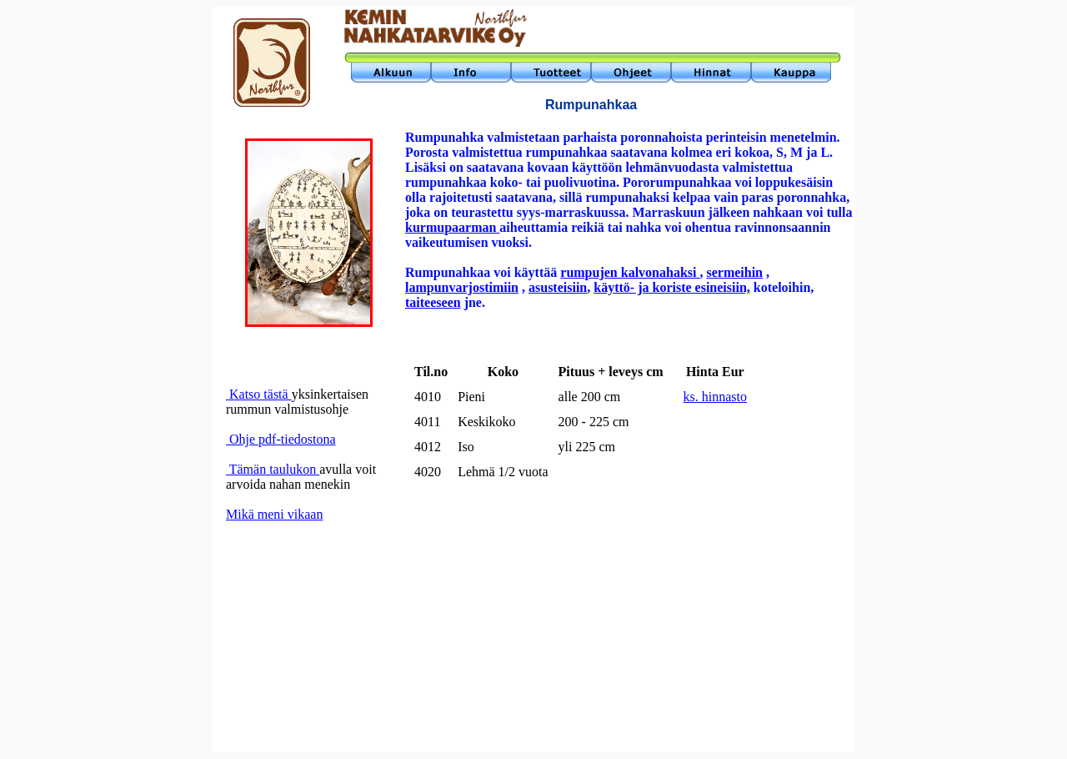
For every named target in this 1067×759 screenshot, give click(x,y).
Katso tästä (259, 394)
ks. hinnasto (715, 397)
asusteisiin (557, 287)
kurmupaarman (452, 227)
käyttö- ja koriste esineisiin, (672, 287)
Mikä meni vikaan (274, 514)
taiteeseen (433, 302)
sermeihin (734, 272)
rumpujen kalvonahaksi (629, 272)
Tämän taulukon (272, 469)
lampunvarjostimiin (461, 287)
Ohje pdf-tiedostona (281, 439)
